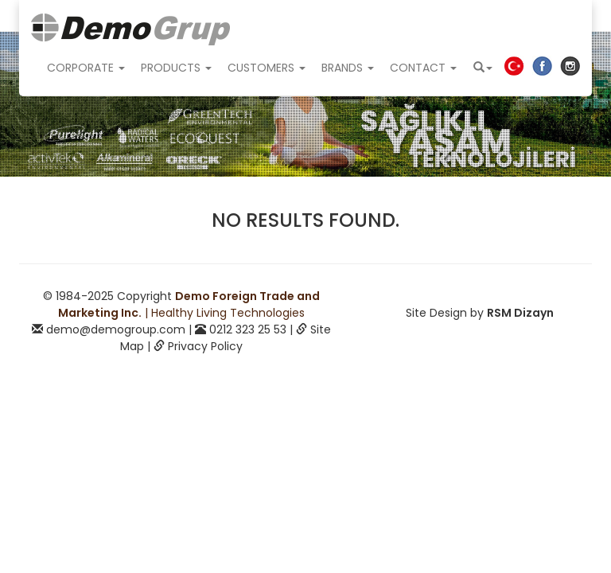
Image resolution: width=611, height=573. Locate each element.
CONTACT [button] (423, 68)
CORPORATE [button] (86, 68)
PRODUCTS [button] (176, 68)
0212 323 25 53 (247, 329)
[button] (482, 68)
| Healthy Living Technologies (189, 304)
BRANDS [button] (347, 68)
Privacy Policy (205, 346)
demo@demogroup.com (115, 329)
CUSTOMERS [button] (267, 68)
